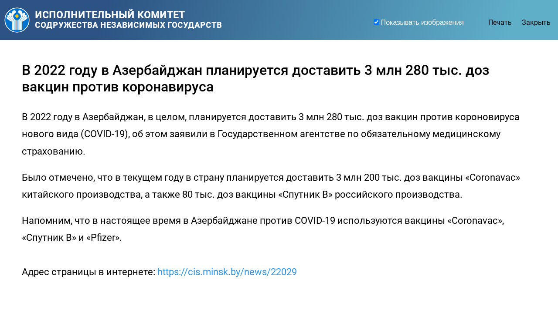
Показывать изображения (422, 22)
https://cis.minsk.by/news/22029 (227, 271)
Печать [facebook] (501, 22)
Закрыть (536, 22)
